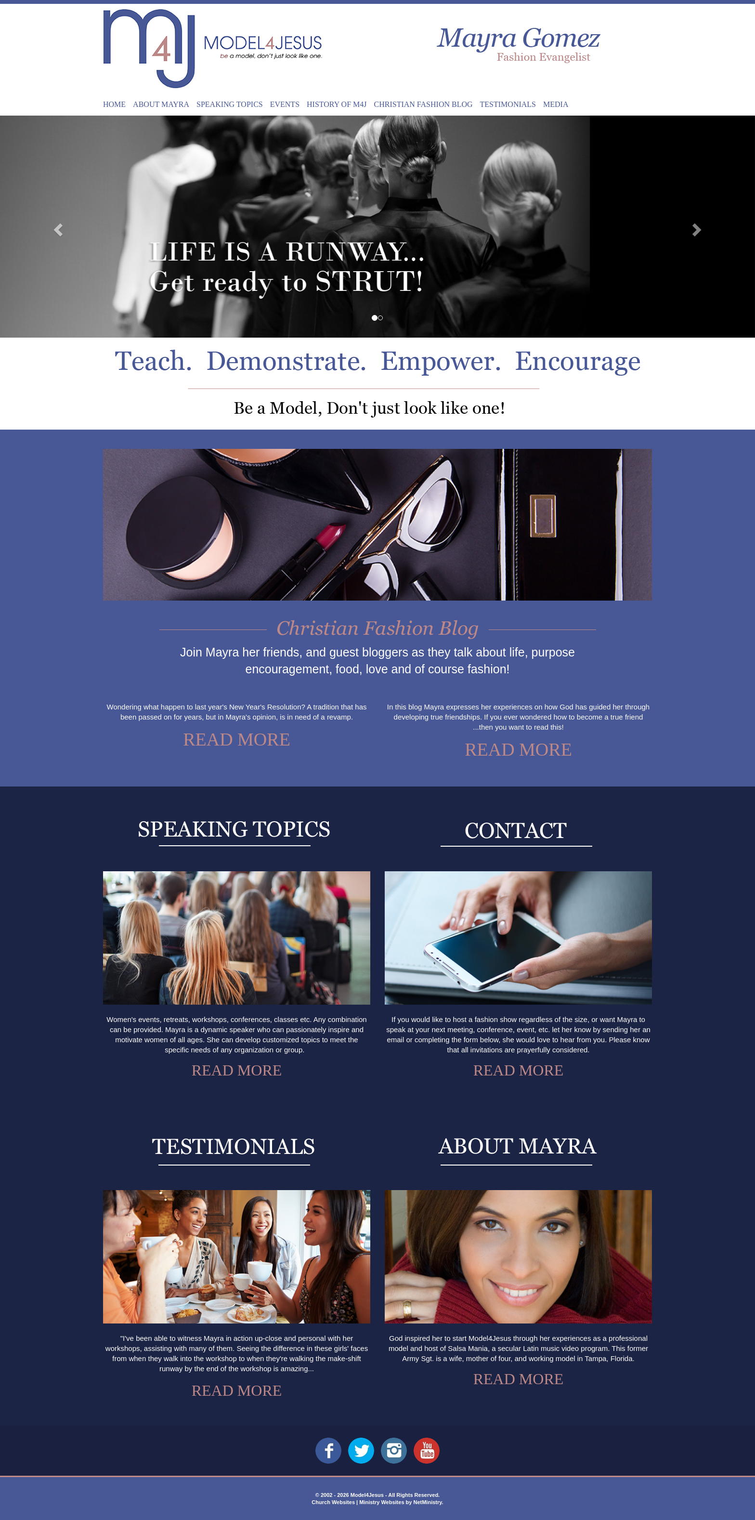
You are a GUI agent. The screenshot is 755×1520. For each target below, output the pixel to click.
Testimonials (508, 104)
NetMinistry (427, 1502)
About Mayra (161, 104)
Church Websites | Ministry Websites (358, 1502)
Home (114, 104)
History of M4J (336, 104)
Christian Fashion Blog (423, 104)
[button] (56, 227)
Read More (236, 739)
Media (555, 104)
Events (284, 104)
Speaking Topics (229, 104)
